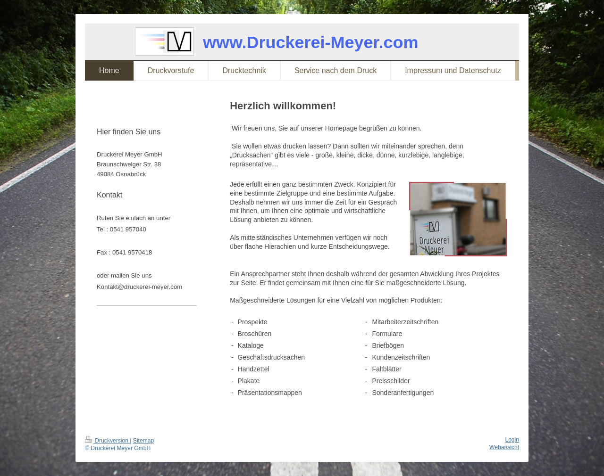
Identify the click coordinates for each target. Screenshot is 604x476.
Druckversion (107, 440)
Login (512, 439)
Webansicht (504, 447)
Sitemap (143, 440)
